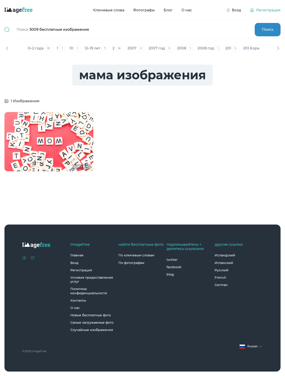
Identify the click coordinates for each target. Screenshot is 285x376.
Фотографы (144, 10)
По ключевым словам (136, 255)
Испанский (224, 263)
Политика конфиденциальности (88, 291)
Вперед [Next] (278, 48)
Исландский (225, 255)
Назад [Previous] (7, 48)
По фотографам (131, 263)
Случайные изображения (91, 330)
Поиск (268, 29)
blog (170, 274)
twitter (172, 260)
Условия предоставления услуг (91, 280)
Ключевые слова (108, 10)
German (221, 285)
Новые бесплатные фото (90, 315)
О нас (186, 10)
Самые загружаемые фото (92, 323)
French (220, 278)
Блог (168, 10)
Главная (76, 255)
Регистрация (81, 270)
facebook (174, 267)
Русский (221, 270)
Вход (74, 263)
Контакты (78, 300)
